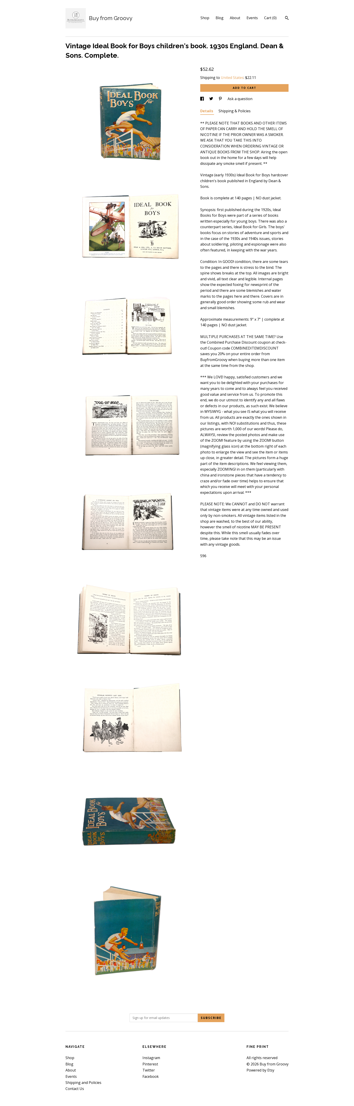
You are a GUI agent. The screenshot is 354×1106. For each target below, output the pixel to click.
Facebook (150, 1076)
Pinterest (150, 1064)
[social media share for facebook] (202, 98)
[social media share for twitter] (211, 98)
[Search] (287, 18)
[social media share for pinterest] (221, 98)
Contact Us (74, 1088)
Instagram (151, 1057)
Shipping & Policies (235, 110)
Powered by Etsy (260, 1070)
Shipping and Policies (83, 1082)
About (235, 17)
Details (207, 110)
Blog (220, 17)
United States (232, 77)
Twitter (148, 1070)
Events (252, 17)
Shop (204, 17)
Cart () (270, 17)
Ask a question (240, 98)
